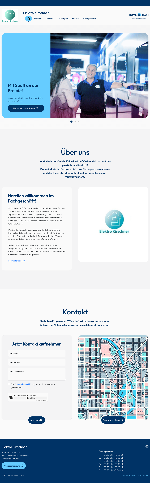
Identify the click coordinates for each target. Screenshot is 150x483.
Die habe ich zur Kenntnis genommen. (33, 386)
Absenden (36, 420)
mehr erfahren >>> (16, 260)
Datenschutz (129, 475)
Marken (50, 18)
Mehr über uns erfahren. (26, 108)
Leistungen (63, 18)
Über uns (38, 18)
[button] (71, 121)
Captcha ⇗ (41, 401)
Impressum (143, 475)
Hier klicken (30, 398)
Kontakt (75, 18)
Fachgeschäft (89, 18)
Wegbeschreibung (113, 420)
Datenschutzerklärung (25, 384)
